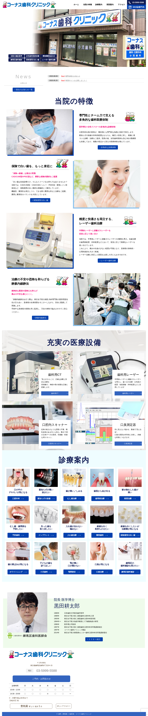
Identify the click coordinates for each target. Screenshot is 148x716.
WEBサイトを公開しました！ (74, 80)
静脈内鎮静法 (40, 318)
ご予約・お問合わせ (41, 679)
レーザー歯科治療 (108, 261)
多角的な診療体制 (108, 147)
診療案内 (98, 5)
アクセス (121, 5)
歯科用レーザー (128, 393)
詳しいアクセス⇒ (63, 706)
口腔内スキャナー (54, 443)
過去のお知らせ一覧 (24, 90)
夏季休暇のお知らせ (70, 76)
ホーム (76, 5)
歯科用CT (54, 393)
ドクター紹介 (95, 639)
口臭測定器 (128, 443)
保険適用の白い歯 (40, 200)
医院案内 (110, 5)
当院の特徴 (87, 5)
